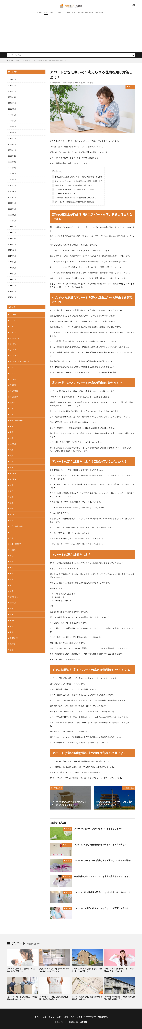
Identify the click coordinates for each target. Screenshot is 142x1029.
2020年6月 (12, 190)
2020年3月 (12, 207)
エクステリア (14, 335)
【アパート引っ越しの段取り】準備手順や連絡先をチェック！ (22, 997)
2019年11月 (12, 231)
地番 (11, 446)
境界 (11, 457)
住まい (60, 12)
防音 (11, 626)
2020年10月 (12, 167)
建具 (11, 480)
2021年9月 (12, 103)
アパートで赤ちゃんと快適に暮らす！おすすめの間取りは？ (22, 969)
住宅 (45, 12)
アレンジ (13, 318)
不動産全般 (14, 387)
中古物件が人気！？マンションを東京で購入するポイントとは (102, 876)
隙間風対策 (14, 632)
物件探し (13, 544)
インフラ (13, 329)
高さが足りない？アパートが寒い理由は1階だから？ (72, 184)
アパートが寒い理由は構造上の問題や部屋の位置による (73, 201)
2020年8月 (12, 178)
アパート (25, 60)
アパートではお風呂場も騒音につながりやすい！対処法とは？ (102, 892)
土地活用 (13, 440)
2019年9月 (12, 242)
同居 (11, 428)
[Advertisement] (71, 35)
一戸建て (13, 376)
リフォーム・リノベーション (20, 358)
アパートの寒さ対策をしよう (64, 193)
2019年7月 (12, 254)
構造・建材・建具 (16, 521)
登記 (11, 550)
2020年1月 (12, 219)
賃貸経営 (13, 597)
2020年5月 (12, 196)
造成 (11, 608)
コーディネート (15, 341)
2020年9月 (12, 173)
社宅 (11, 556)
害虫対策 (13, 475)
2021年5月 (12, 126)
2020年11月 (12, 161)
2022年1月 (12, 80)
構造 (11, 515)
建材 (11, 486)
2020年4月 (12, 202)
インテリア (14, 323)
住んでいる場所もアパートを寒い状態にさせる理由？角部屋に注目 (77, 180)
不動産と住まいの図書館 (78, 1021)
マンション (86, 83)
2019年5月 (12, 266)
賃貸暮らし (14, 591)
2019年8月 (12, 248)
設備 (11, 573)
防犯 (11, 620)
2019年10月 (12, 236)
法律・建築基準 (15, 539)
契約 (11, 463)
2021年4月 (12, 132)
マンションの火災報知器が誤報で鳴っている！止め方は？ (100, 844)
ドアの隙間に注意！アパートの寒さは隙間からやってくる (74, 197)
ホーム (39, 1016)
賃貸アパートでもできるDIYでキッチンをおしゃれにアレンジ (54, 969)
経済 (11, 568)
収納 (11, 422)
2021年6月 (12, 120)
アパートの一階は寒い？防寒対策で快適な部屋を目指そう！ (119, 997)
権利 (11, 527)
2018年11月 (12, 295)
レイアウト (14, 364)
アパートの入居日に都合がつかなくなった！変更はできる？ (101, 908)
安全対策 (13, 469)
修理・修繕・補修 (16, 417)
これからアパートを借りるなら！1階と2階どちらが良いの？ (87, 969)
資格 (11, 603)
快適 (11, 498)
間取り (12, 614)
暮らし (52, 12)
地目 (11, 451)
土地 (11, 434)
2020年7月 (12, 184)
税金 (11, 562)
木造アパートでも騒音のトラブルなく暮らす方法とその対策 (119, 969)
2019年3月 (12, 277)
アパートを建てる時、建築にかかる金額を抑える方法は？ (87, 997)
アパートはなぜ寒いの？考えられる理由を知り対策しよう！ (49, 60)
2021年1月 (12, 149)
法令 (11, 533)
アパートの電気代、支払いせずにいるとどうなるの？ (98, 828)
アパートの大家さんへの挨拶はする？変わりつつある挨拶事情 (102, 860)
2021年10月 (12, 97)
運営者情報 (99, 12)
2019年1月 (12, 289)
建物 (68, 12)
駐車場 (12, 637)
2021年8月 (12, 109)
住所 (11, 411)
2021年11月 (12, 91)
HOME (39, 12)
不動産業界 (14, 393)
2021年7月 (12, 114)
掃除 (11, 504)
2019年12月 (12, 225)
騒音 (11, 643)
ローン (12, 370)
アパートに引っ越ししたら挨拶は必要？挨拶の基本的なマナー (54, 997)
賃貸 (73, 12)
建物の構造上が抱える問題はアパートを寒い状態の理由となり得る (77, 176)
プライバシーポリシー (85, 12)
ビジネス (13, 347)
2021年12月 (12, 85)
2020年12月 (12, 155)
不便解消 (13, 382)
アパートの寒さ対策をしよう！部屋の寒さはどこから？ (73, 188)
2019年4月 (12, 271)
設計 (11, 579)
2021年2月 (12, 143)
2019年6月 (12, 260)
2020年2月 (12, 213)
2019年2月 (12, 283)
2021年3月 (12, 138)
